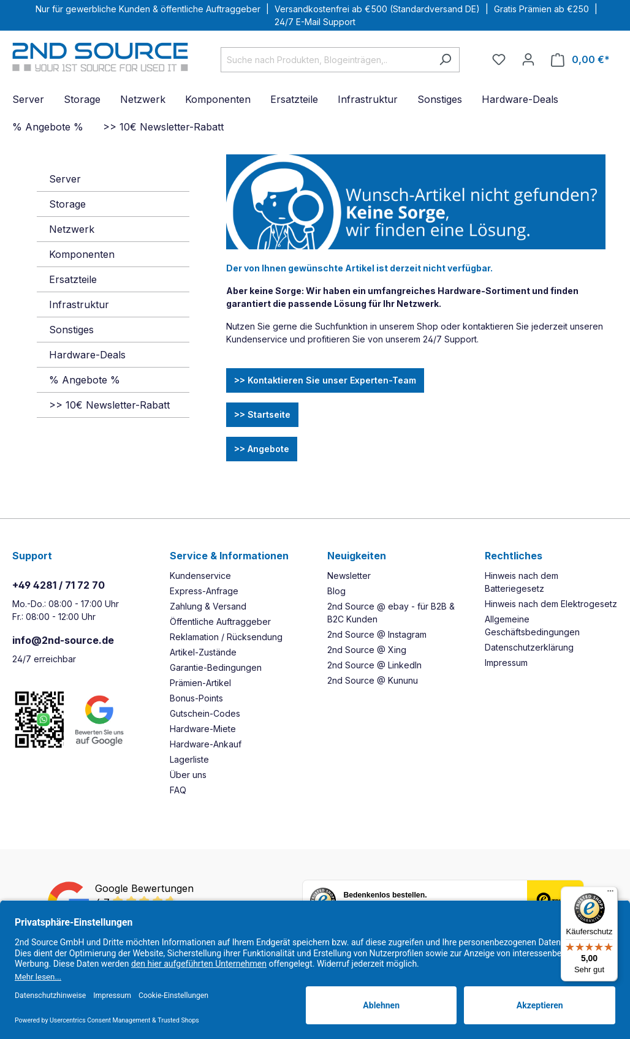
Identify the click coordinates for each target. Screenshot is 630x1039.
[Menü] (610, 893)
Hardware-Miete (203, 729)
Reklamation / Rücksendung (226, 637)
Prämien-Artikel (200, 683)
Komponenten (82, 254)
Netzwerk (71, 229)
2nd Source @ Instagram (377, 634)
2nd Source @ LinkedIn (374, 665)
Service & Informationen (229, 556)
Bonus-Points (196, 698)
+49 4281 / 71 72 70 (58, 585)
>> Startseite (262, 414)
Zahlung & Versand (208, 606)
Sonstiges (71, 329)
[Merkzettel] (499, 59)
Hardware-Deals (87, 355)
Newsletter (349, 575)
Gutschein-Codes (205, 713)
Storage (67, 204)
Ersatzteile (73, 279)
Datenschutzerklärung (529, 647)
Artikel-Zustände (203, 652)
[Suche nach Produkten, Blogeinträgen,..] (326, 59)
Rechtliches (513, 556)
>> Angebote (261, 449)
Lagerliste (189, 759)
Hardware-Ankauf (205, 744)
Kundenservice (200, 575)
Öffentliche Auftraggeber (220, 621)
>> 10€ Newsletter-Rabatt (109, 405)
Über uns (188, 774)
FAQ (178, 790)
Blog (336, 591)
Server (65, 179)
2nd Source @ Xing (366, 649)
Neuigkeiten (356, 556)
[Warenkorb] (580, 59)
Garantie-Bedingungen (216, 667)
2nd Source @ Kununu (372, 680)
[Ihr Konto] (528, 59)
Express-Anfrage (204, 591)
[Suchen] (445, 59)
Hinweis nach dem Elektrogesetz (551, 604)
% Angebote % (84, 380)
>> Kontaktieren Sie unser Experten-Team (325, 380)
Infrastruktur (79, 304)
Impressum (506, 662)
